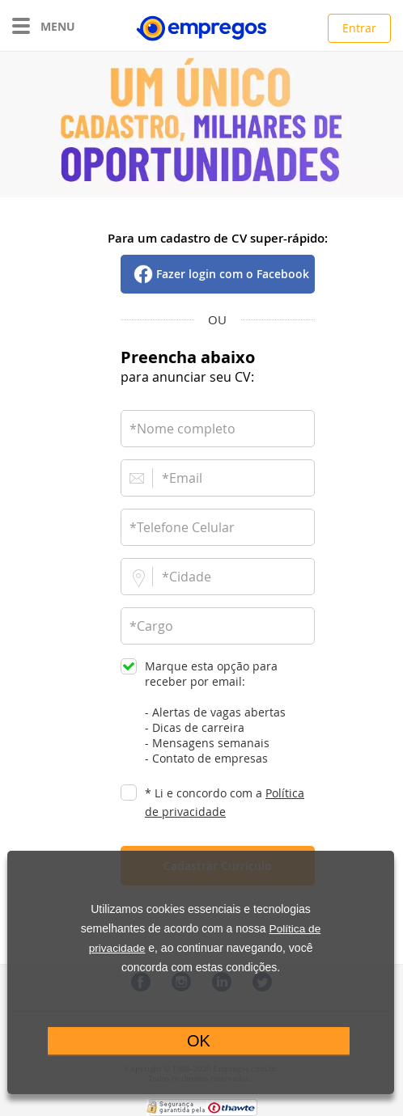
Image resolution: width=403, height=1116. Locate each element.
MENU (43, 26)
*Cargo (151, 626)
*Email (182, 478)
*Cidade (186, 576)
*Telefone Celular (182, 527)
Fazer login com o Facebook (232, 273)
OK (198, 1041)
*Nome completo (182, 429)
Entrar (359, 28)
